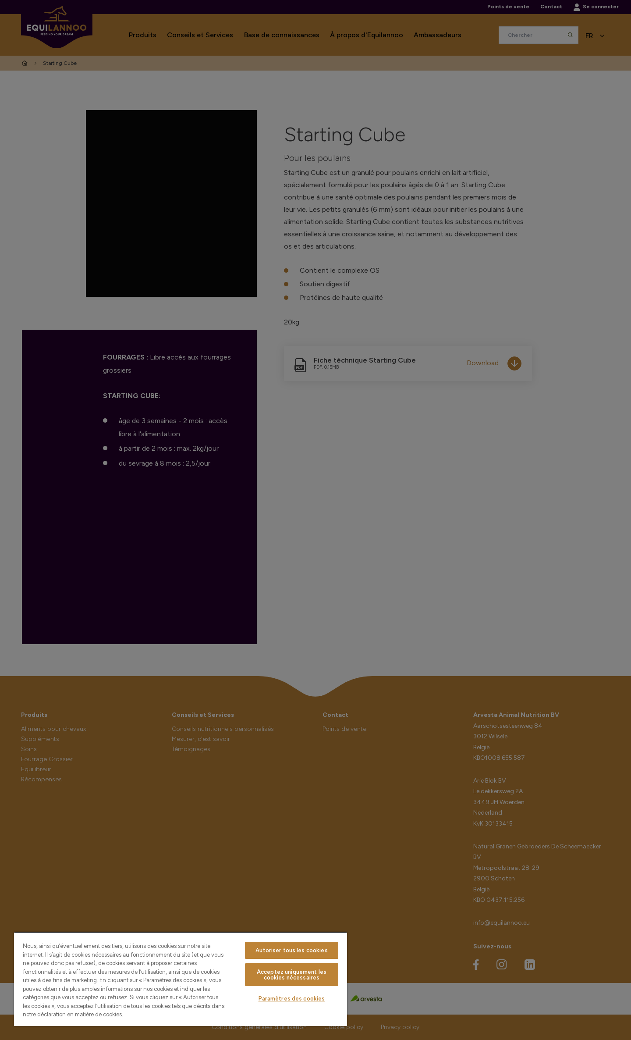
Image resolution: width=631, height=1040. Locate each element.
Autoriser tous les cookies (291, 950)
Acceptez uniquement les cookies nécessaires (291, 975)
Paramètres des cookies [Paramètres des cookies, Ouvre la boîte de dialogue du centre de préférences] (292, 998)
